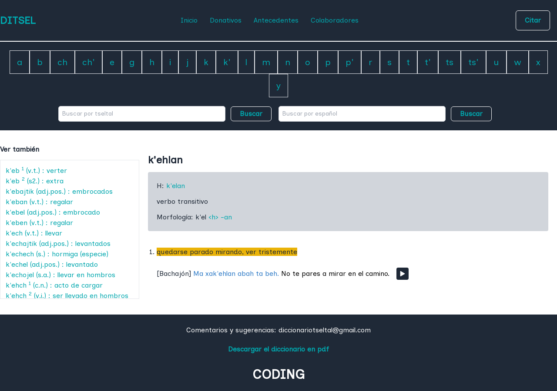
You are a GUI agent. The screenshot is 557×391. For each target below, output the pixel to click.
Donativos (226, 20)
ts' (473, 62)
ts (449, 62)
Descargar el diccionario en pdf (278, 349)
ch (62, 62)
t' (428, 62)
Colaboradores (335, 20)
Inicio (189, 20)
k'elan (175, 186)
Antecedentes (276, 20)
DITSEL (18, 20)
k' (227, 62)
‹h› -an (220, 217)
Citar (533, 20)
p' (350, 62)
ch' (88, 62)
